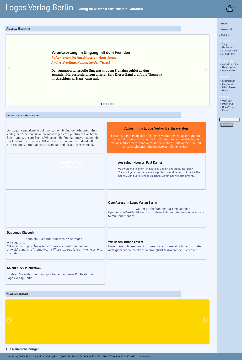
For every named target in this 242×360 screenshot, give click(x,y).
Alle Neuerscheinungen (23, 349)
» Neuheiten (226, 47)
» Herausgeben (228, 67)
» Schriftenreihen (229, 50)
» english (223, 23)
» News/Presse (227, 107)
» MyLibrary (225, 34)
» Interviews (226, 103)
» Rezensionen (227, 80)
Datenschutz (145, 356)
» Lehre (224, 90)
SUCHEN (227, 124)
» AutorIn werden (229, 64)
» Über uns (226, 100)
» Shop (224, 44)
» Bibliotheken (228, 87)
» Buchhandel (227, 84)
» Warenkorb (226, 29)
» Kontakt (225, 110)
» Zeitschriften (227, 53)
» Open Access (227, 70)
